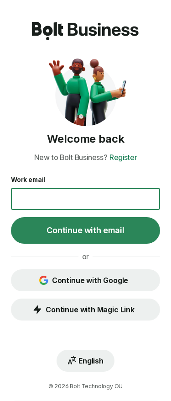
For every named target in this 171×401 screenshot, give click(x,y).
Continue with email (85, 230)
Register (123, 157)
